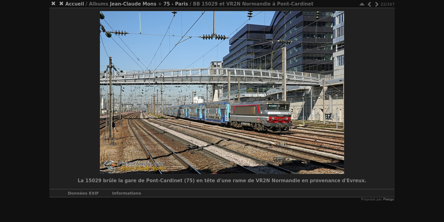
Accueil (74, 4)
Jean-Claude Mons (133, 4)
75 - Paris (175, 4)
